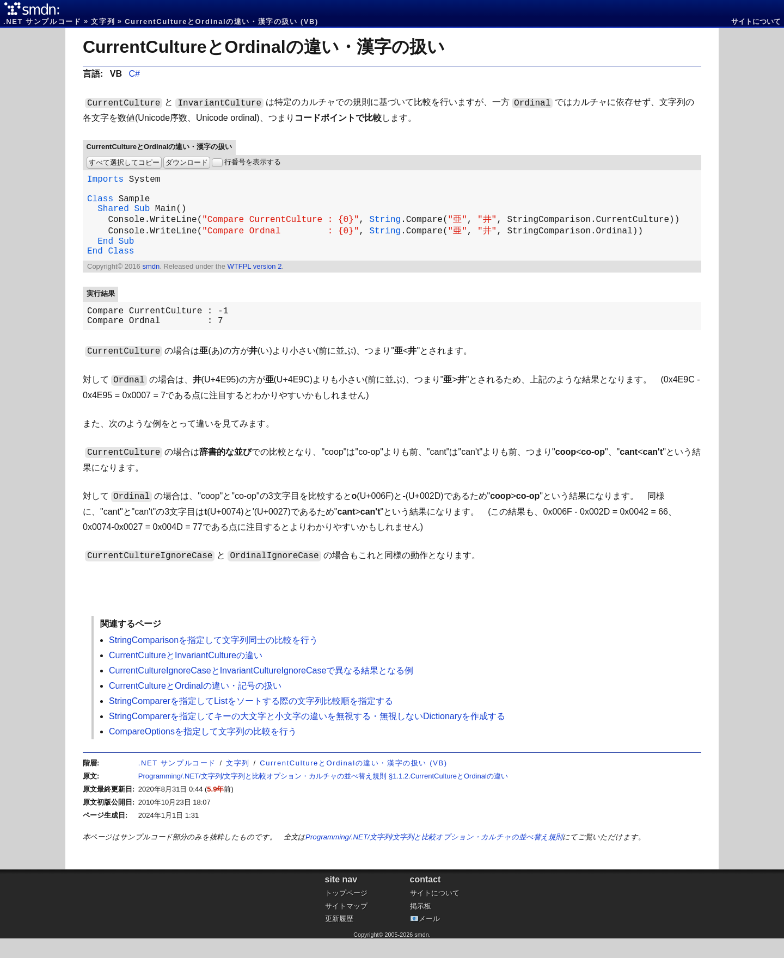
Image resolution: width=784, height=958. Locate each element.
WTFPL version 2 (254, 281)
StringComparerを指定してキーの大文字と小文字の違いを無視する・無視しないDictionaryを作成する (307, 735)
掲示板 (420, 926)
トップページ (346, 912)
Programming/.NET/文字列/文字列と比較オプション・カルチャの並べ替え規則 (433, 856)
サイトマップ (346, 926)
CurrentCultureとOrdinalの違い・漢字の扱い (264, 47)
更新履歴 (339, 938)
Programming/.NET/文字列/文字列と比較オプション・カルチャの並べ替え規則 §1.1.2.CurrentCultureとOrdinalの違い (323, 796)
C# (133, 73)
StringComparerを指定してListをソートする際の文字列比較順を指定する (251, 720)
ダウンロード (187, 162)
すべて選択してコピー (124, 162)
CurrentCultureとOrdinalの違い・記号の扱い (195, 705)
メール (429, 938)
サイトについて (756, 21)
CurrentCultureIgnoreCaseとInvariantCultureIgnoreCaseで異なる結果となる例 (261, 690)
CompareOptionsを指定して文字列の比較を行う (203, 751)
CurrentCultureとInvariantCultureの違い (185, 674)
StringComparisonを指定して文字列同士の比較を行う (213, 659)
